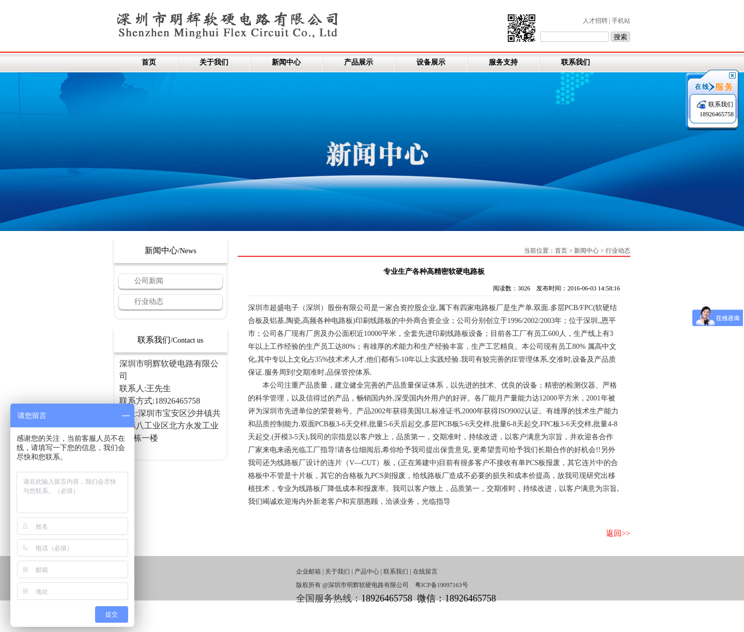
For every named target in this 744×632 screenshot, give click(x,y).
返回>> (618, 533)
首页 (149, 62)
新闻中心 (286, 62)
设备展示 (430, 62)
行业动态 (148, 301)
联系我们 (575, 62)
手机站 (621, 20)
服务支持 (503, 62)
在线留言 (425, 571)
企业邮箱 (308, 571)
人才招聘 (595, 20)
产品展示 (358, 62)
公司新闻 (148, 281)
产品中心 (366, 571)
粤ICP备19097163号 (441, 585)
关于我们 (213, 62)
